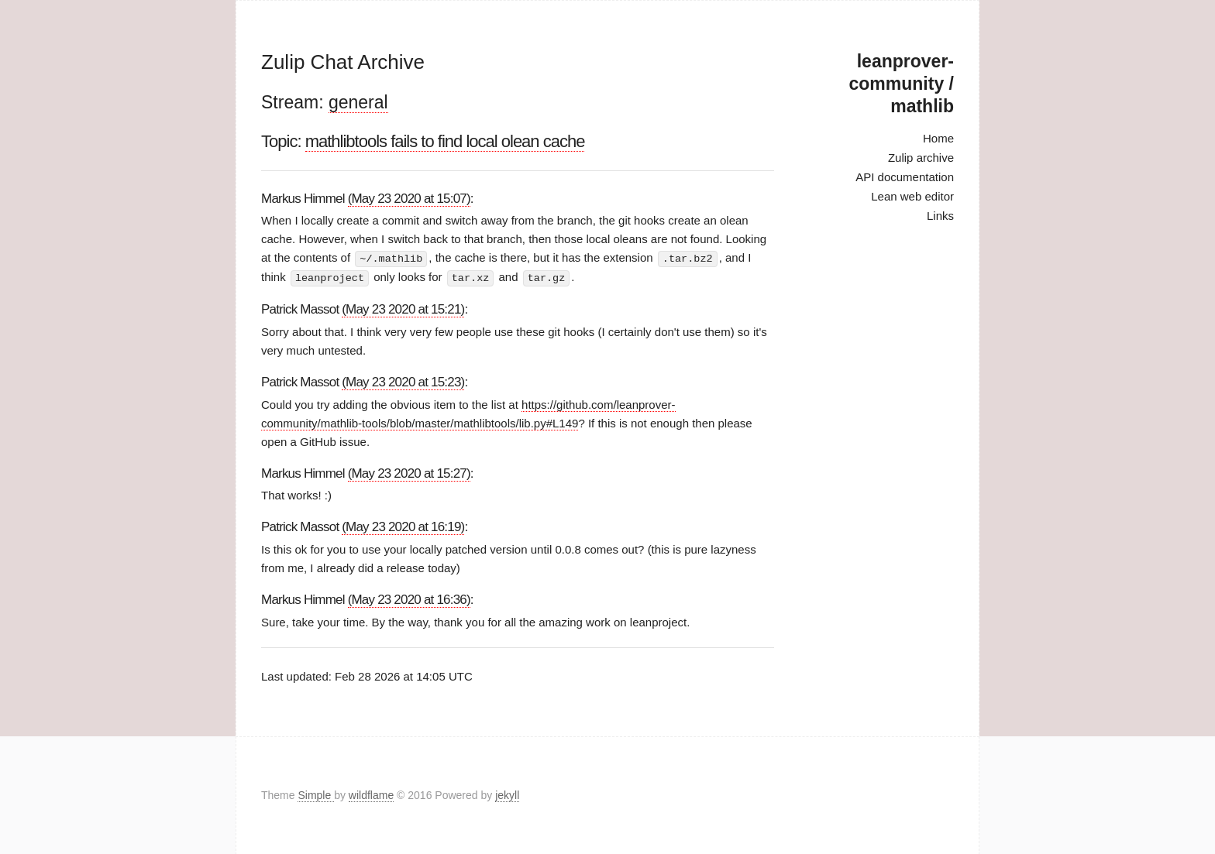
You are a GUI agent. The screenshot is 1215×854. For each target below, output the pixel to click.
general (358, 102)
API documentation (904, 176)
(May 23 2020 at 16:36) (409, 599)
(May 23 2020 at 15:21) (403, 307)
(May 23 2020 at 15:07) (409, 198)
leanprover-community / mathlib (901, 83)
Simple (316, 795)
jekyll (507, 795)
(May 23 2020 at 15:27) (409, 472)
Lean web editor (912, 196)
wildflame (371, 795)
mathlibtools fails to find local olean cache (445, 141)
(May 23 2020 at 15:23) (403, 380)
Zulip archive (921, 157)
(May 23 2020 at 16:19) (403, 526)
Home (938, 138)
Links (940, 215)
